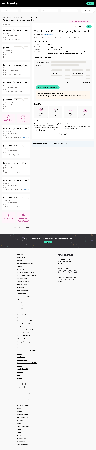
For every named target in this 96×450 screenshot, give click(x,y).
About (43, 3)
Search (87, 10)
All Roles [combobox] (5, 10)
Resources (52, 3)
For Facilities (74, 3)
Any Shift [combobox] (65, 10)
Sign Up (90, 3)
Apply (26, 29)
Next (27, 226)
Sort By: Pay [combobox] (7, 23)
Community (63, 3)
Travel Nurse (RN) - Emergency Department (61, 30)
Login (82, 3)
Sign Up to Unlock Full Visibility (48, 86)
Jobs (35, 3)
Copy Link (17, 29)
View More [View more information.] (63, 133)
